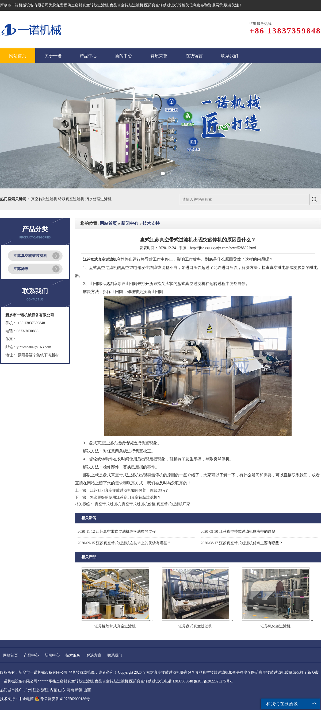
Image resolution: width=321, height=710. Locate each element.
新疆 (78, 690)
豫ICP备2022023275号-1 (213, 681)
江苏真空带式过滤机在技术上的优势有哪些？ (124, 543)
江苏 (36, 690)
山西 (87, 690)
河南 (70, 690)
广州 (28, 690)
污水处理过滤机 (98, 199)
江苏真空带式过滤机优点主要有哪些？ (242, 543)
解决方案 (93, 655)
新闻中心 (129, 223)
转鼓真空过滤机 (71, 199)
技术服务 (73, 655)
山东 (62, 690)
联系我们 (114, 655)
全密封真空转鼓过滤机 (90, 5)
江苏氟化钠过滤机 (276, 626)
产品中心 (31, 655)
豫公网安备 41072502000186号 (62, 699)
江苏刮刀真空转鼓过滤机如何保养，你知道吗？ (129, 490)
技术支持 (151, 223)
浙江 (45, 690)
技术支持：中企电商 (17, 699)
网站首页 (108, 223)
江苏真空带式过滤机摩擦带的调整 (238, 532)
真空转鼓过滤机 (44, 199)
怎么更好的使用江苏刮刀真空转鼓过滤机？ (125, 497)
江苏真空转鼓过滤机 (30, 256)
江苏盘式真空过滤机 (195, 626)
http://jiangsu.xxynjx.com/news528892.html (223, 248)
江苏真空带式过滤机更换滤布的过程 (117, 532)
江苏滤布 (20, 269)
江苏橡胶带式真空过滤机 (115, 626)
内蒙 (53, 690)
